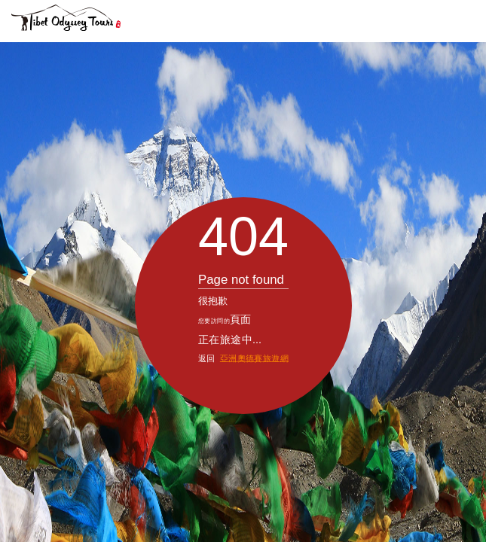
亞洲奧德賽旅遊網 (253, 316)
